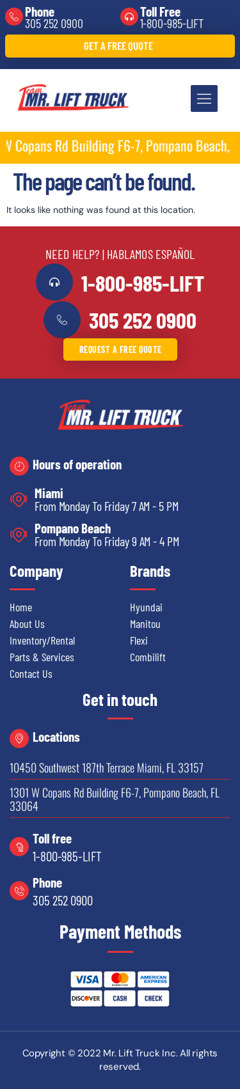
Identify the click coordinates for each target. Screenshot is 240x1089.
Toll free (52, 838)
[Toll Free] (129, 17)
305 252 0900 (54, 23)
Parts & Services (42, 657)
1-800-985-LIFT (172, 23)
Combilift (148, 657)
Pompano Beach (73, 528)
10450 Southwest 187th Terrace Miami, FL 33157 (107, 767)
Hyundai (146, 607)
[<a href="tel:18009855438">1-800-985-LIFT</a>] (54, 282)
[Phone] (14, 17)
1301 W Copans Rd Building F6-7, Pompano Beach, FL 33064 (115, 799)
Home (21, 607)
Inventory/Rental (42, 640)
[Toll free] (19, 846)
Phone (39, 11)
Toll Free (160, 11)
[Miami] (19, 499)
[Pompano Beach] (19, 535)
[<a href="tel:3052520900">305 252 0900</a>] (62, 319)
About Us (27, 623)
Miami (49, 493)
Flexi (139, 640)
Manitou (145, 623)
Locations (56, 736)
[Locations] (19, 738)
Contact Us (31, 673)
